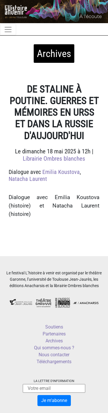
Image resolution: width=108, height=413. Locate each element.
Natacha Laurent (28, 178)
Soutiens (54, 327)
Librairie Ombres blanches (54, 158)
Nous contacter (54, 354)
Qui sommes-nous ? (54, 347)
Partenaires (54, 334)
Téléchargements (54, 361)
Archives (54, 341)
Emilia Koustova (61, 171)
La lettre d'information (54, 381)
